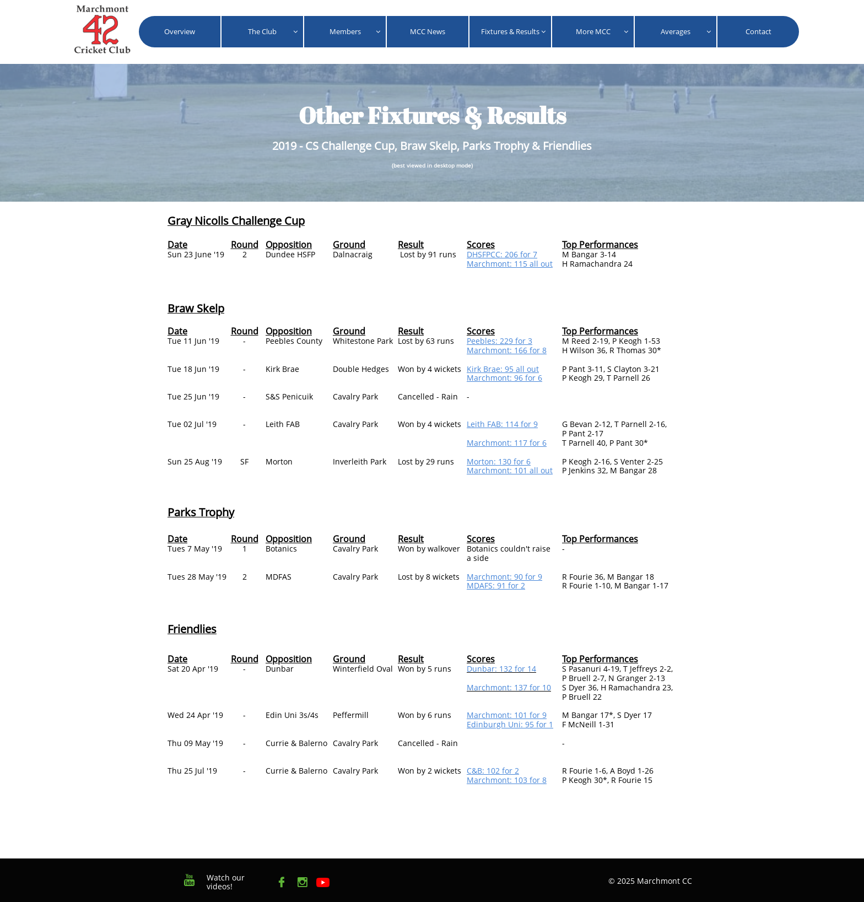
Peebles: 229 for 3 (499, 341)
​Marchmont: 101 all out (510, 470)
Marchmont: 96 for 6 (504, 377)
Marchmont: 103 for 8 (507, 780)
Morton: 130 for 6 (499, 461)
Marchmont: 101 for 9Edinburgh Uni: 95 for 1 (510, 720)
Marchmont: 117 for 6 (507, 443)
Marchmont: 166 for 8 (507, 350)
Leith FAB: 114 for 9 (502, 424)
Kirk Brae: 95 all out (503, 369)
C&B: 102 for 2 (493, 770)
